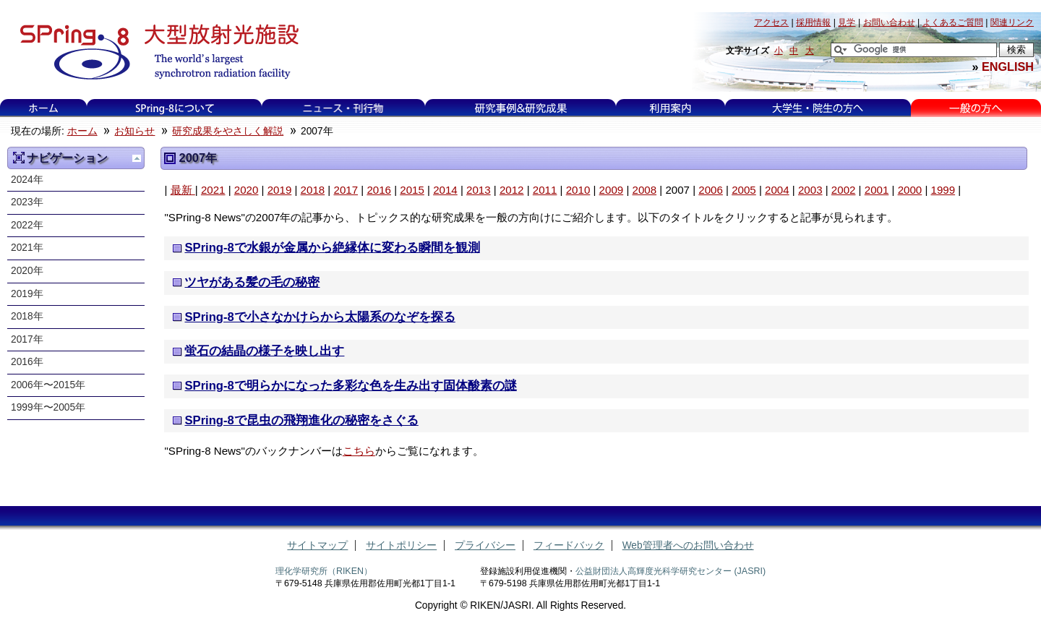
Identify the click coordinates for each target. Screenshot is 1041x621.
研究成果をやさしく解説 (227, 131)
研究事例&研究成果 (520, 108)
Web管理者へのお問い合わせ (688, 545)
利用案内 (670, 108)
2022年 (27, 225)
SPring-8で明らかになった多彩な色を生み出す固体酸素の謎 (350, 386)
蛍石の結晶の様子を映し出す (264, 351)
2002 (843, 190)
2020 (246, 190)
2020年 (27, 270)
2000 (910, 190)
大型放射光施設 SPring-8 (154, 52)
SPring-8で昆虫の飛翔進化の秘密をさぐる (301, 420)
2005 (744, 190)
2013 (478, 190)
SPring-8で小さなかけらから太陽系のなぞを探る (319, 317)
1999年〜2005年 (48, 407)
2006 (710, 190)
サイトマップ (317, 545)
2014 (445, 190)
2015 (412, 190)
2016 (379, 190)
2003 (810, 190)
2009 (611, 190)
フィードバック (569, 545)
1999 (943, 190)
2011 (545, 190)
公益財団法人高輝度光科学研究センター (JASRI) (670, 571)
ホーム (43, 108)
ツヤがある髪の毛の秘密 (252, 282)
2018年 (27, 316)
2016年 (27, 361)
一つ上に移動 (136, 158)
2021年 (27, 247)
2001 (877, 190)
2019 (279, 190)
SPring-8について (174, 108)
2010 (578, 190)
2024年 (27, 179)
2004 (777, 190)
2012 (512, 190)
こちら (359, 451)
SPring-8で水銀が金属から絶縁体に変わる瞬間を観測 (331, 247)
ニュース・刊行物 (343, 108)
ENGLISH (1008, 66)
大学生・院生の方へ (818, 108)
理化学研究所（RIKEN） (323, 571)
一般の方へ (975, 108)
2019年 (27, 293)
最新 (183, 190)
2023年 (27, 202)
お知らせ (134, 131)
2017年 (27, 339)
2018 (313, 190)
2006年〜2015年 (48, 385)
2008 (645, 190)
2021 (213, 190)
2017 (345, 190)
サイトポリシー (401, 545)
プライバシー (485, 545)
